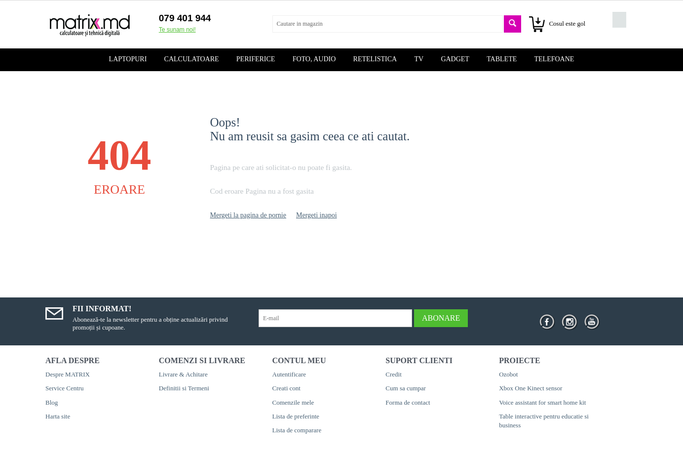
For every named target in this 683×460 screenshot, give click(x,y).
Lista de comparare (297, 430)
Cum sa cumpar (405, 388)
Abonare (441, 318)
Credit (393, 374)
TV (418, 59)
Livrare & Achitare (183, 374)
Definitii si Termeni (184, 388)
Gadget (455, 59)
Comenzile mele (293, 402)
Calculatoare (191, 59)
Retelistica (375, 59)
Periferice (255, 59)
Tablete (502, 59)
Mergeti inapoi (316, 215)
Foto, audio (314, 59)
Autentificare (289, 374)
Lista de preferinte (295, 416)
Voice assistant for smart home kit (542, 402)
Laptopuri (128, 59)
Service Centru (64, 388)
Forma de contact (407, 402)
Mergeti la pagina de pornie (248, 215)
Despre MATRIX (67, 374)
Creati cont (286, 388)
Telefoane (554, 59)
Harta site (57, 416)
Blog (51, 402)
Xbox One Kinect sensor (530, 388)
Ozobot (508, 374)
